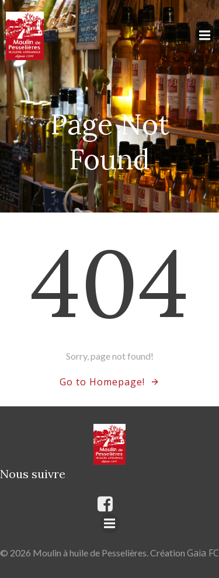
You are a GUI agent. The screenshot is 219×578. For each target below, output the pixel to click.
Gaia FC (203, 552)
